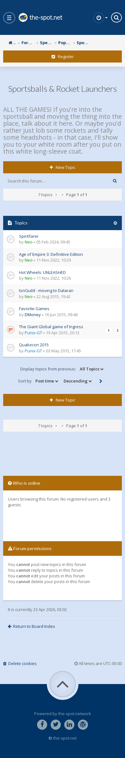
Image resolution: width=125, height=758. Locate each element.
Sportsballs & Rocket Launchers (62, 88)
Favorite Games (34, 308)
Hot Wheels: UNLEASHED (42, 272)
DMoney (33, 314)
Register (63, 56)
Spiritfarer (29, 236)
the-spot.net (40, 17)
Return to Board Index (31, 626)
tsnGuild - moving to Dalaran (46, 290)
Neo (29, 242)
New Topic (62, 167)
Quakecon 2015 (34, 345)
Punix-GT (33, 333)
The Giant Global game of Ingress (51, 326)
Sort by (38, 381)
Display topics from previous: (62, 369)
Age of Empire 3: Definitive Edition (51, 254)
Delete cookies (20, 663)
